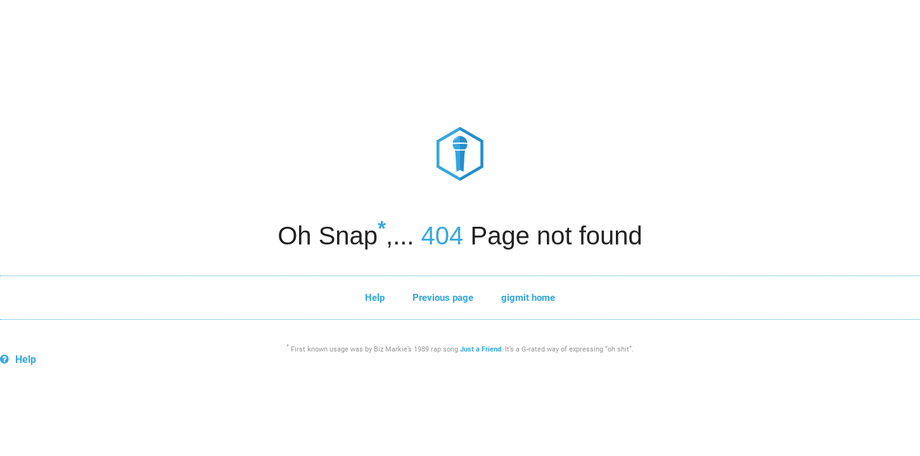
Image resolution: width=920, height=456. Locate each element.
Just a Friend (480, 349)
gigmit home (528, 297)
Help (375, 297)
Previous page (442, 297)
